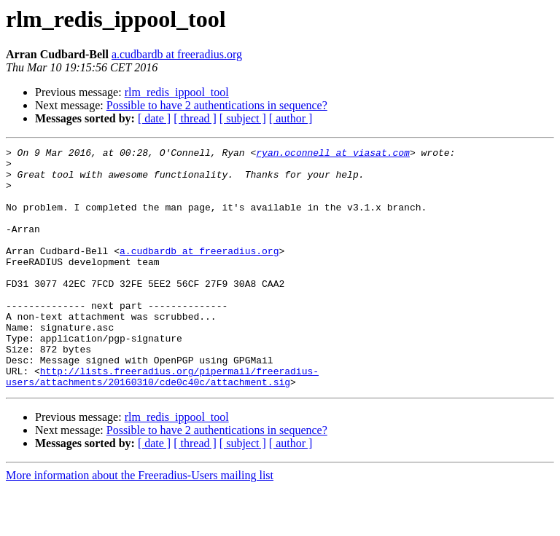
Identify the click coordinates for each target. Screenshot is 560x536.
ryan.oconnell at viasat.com (333, 154)
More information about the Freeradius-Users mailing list (139, 523)
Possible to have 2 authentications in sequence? (216, 105)
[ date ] (154, 118)
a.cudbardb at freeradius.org (177, 54)
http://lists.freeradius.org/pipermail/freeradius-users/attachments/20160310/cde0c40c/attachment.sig (162, 423)
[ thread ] (195, 118)
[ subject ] (242, 118)
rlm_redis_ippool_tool (177, 92)
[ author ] (291, 118)
